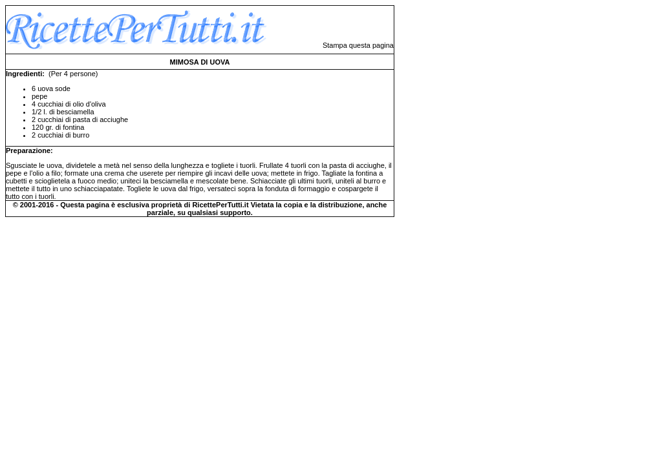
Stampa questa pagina (358, 45)
